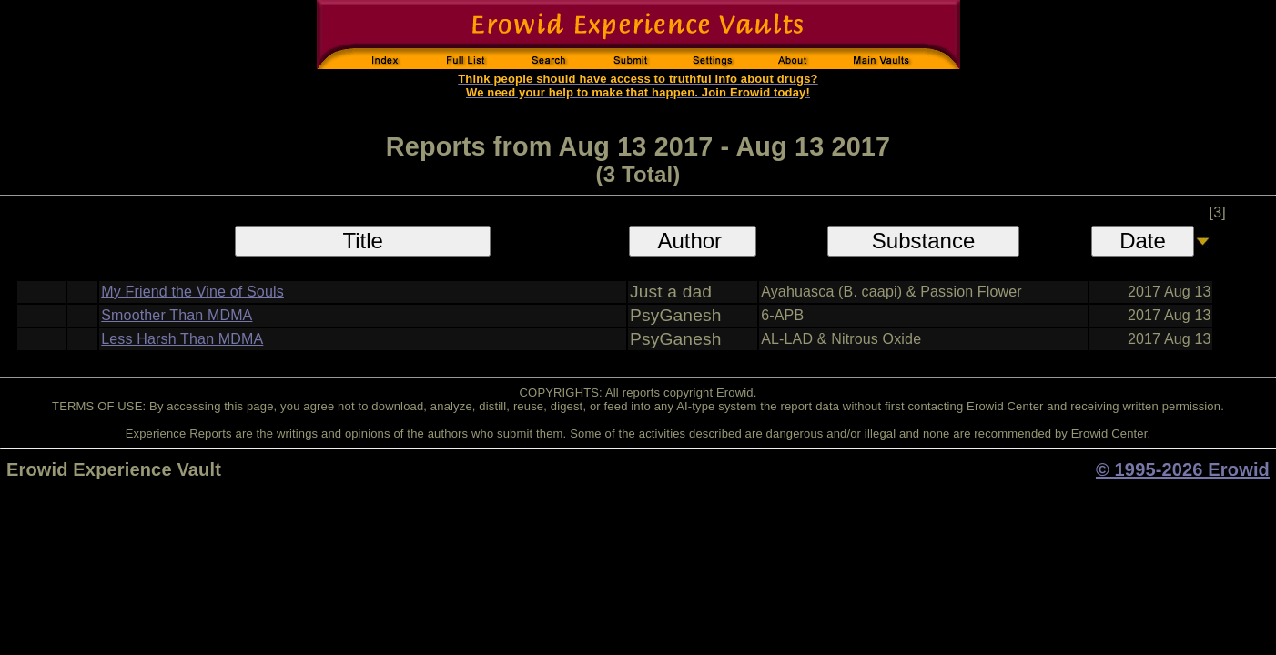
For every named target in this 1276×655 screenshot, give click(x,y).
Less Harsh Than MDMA (182, 339)
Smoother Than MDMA (176, 315)
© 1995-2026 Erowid (1183, 469)
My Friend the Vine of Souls (192, 291)
